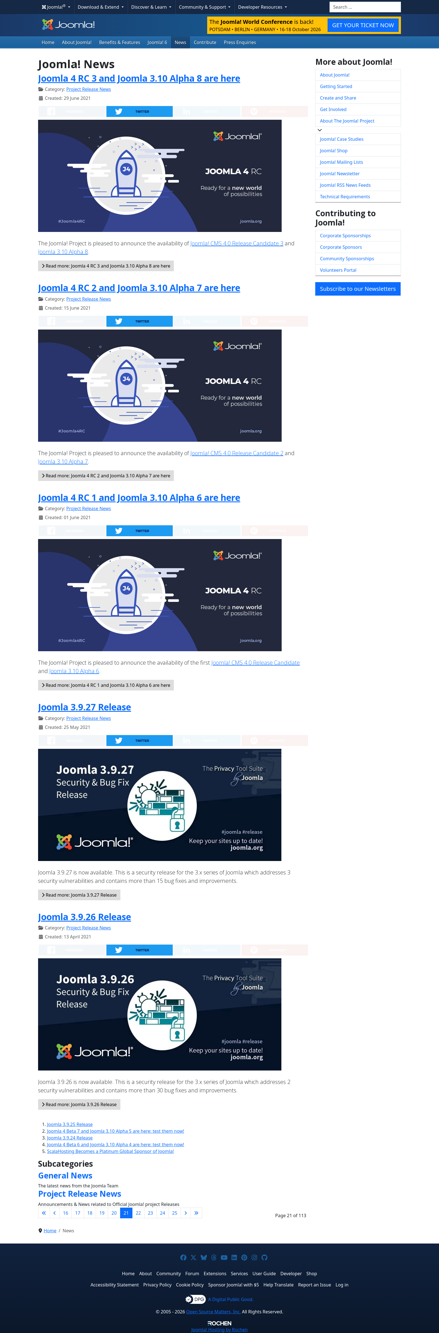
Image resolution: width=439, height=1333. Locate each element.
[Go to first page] (44, 1213)
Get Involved (333, 109)
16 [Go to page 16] (65, 1213)
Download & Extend (99, 7)
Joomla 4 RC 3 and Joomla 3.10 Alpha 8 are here (139, 78)
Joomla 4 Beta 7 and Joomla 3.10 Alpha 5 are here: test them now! (115, 1131)
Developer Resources (260, 7)
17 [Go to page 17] (77, 1213)
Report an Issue (314, 1285)
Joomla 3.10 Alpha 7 (63, 461)
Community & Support (203, 7)
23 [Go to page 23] (150, 1213)
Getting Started (336, 86)
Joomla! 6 (157, 42)
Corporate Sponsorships (345, 235)
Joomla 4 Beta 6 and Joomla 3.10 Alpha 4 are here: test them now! (115, 1144)
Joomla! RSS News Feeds (345, 185)
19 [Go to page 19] (101, 1213)
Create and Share (338, 98)
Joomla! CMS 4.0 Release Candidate (255, 662)
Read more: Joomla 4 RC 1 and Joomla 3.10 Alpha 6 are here (106, 685)
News (180, 42)
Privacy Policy (157, 1285)
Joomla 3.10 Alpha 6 (74, 671)
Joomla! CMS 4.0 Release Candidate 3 (236, 243)
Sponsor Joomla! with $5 (233, 1285)
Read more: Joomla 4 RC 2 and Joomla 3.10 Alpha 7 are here (106, 476)
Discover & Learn (149, 7)
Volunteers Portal (338, 270)
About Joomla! (77, 42)
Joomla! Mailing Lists (341, 162)
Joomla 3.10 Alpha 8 (63, 251)
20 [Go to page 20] (113, 1213)
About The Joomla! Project (347, 121)
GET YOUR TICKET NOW (363, 25)
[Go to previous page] (55, 1213)
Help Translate (278, 1285)
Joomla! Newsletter (340, 174)
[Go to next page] (186, 1213)
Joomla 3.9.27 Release (84, 707)
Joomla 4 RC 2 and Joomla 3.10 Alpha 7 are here (139, 288)
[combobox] (365, 7)
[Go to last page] (196, 1213)
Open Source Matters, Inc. (213, 1312)
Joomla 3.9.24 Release (70, 1138)
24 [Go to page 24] (162, 1213)
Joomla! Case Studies (341, 139)
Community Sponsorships (347, 258)
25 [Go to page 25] (174, 1213)
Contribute (205, 42)
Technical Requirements (345, 197)
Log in (342, 1285)
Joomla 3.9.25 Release (70, 1124)
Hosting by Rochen (219, 1330)
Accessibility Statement (114, 1285)
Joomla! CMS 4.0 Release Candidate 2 (236, 453)
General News (65, 1175)
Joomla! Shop (333, 151)
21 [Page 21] (126, 1213)
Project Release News (88, 89)
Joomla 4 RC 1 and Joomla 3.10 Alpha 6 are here (139, 497)
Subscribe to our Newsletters (358, 289)
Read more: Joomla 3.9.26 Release (79, 1104)
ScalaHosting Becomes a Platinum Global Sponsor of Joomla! (110, 1151)
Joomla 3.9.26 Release (84, 917)
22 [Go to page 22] (138, 1213)
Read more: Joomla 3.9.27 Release (79, 895)
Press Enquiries (240, 42)
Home (48, 42)
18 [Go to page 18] (89, 1213)
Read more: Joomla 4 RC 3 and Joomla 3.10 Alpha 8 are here (106, 266)
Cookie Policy (190, 1285)
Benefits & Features (119, 42)
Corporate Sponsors (341, 247)
